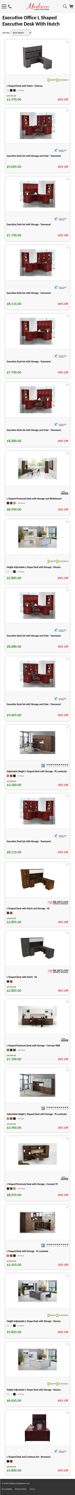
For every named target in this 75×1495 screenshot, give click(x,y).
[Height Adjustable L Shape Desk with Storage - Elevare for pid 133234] (37, 1300)
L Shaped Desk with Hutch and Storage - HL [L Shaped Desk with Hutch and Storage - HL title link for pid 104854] (28, 908)
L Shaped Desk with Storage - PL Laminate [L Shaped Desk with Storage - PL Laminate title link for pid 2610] (27, 1251)
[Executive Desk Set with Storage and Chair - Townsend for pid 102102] (37, 138)
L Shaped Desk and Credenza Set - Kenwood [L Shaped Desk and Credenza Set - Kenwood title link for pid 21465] (28, 1456)
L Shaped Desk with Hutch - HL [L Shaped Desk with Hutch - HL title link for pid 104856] (22, 977)
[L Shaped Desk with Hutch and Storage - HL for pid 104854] (37, 890)
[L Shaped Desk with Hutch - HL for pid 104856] (37, 958)
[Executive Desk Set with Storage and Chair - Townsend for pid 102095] (37, 617)
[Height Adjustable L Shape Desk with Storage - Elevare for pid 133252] (37, 1369)
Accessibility (7, 1489)
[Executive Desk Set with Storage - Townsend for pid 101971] (37, 275)
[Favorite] (67, 42)
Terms (32, 1489)
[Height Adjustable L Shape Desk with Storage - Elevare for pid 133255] (37, 546)
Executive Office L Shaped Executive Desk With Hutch (31, 20)
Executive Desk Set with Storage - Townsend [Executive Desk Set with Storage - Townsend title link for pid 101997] (29, 841)
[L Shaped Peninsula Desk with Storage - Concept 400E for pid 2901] (37, 1026)
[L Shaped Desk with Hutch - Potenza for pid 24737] (37, 70)
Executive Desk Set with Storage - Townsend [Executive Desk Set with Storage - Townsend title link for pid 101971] (29, 293)
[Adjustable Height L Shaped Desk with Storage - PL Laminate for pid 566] (37, 753)
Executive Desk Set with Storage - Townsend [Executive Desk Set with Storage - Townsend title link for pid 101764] (29, 224)
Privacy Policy (21, 1489)
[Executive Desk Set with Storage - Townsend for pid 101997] (37, 823)
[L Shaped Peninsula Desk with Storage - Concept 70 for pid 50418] (37, 1163)
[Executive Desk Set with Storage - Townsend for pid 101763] (37, 343)
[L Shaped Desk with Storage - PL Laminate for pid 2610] (37, 1232)
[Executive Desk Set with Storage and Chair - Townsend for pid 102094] (37, 412)
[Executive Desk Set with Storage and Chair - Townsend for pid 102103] (37, 686)
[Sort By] (21, 32)
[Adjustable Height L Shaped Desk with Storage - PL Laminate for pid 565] (37, 1095)
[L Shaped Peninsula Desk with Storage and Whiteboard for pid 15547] (37, 478)
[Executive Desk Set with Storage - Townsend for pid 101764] (37, 206)
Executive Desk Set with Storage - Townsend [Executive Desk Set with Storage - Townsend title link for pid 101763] (29, 361)
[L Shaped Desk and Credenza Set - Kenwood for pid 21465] (37, 1441)
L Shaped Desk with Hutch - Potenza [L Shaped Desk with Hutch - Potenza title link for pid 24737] (24, 85)
